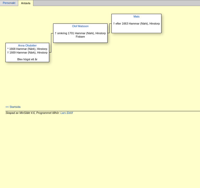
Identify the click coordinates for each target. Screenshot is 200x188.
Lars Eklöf (66, 112)
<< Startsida (12, 106)
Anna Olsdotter (27, 45)
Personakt (9, 3)
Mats (137, 16)
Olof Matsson (80, 26)
